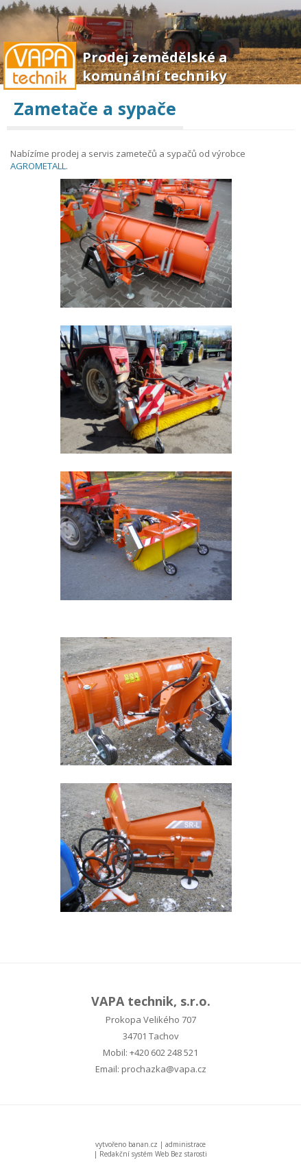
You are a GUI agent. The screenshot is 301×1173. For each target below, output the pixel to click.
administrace (185, 1144)
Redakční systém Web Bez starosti (153, 1154)
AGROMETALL (38, 166)
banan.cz (143, 1144)
